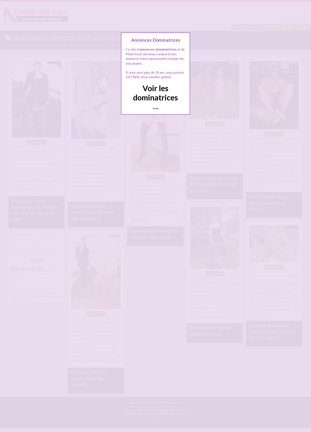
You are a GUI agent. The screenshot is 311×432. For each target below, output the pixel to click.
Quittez (155, 108)
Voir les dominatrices (155, 92)
